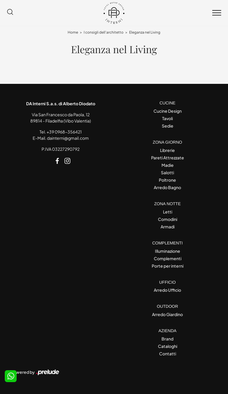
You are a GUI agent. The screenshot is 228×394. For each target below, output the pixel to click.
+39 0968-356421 (64, 131)
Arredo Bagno (167, 187)
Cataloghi (167, 346)
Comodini (167, 219)
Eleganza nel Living (144, 32)
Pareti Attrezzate (167, 157)
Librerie (167, 150)
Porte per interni (167, 266)
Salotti (167, 172)
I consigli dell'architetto (104, 32)
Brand (167, 338)
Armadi (168, 226)
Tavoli (167, 118)
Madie (168, 165)
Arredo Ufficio (167, 290)
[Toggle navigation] (216, 13)
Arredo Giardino (167, 314)
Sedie (167, 125)
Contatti (167, 353)
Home (73, 32)
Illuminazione (167, 251)
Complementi (167, 258)
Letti (167, 211)
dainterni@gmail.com (68, 138)
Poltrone (167, 180)
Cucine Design (167, 111)
